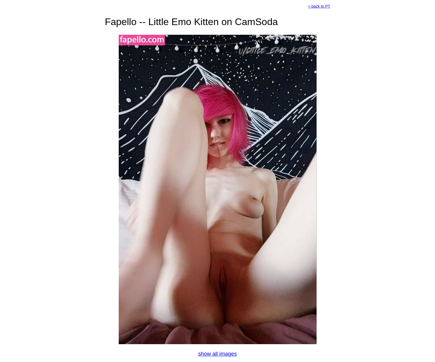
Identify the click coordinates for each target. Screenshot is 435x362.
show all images (217, 354)
